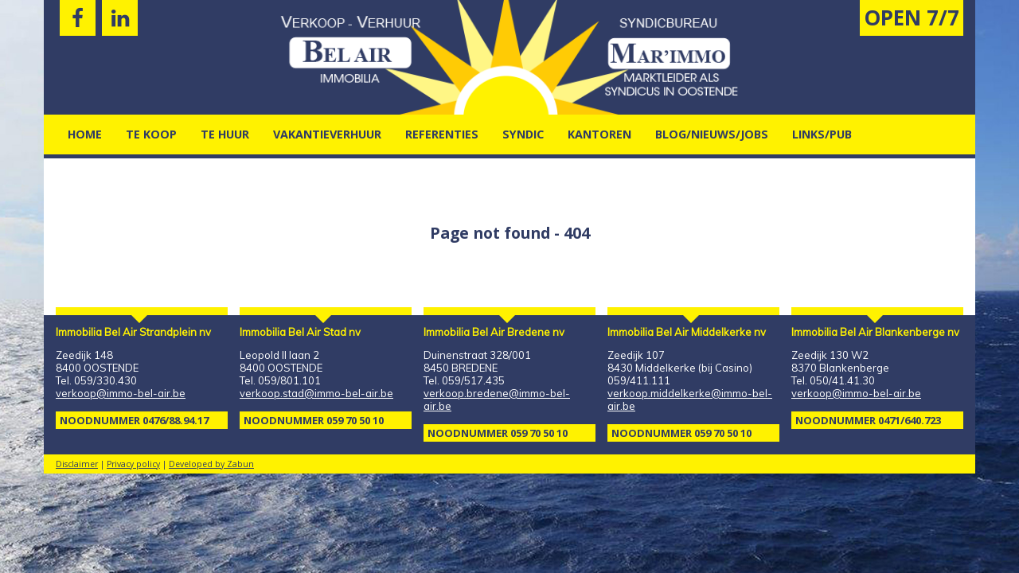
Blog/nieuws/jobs (711, 134)
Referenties (441, 134)
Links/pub (822, 134)
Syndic (523, 134)
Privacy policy (133, 464)
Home (85, 134)
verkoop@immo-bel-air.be (120, 393)
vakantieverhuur (327, 134)
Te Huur (225, 134)
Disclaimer (77, 464)
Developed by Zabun (211, 464)
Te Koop (151, 134)
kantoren (599, 134)
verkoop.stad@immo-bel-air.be (316, 393)
